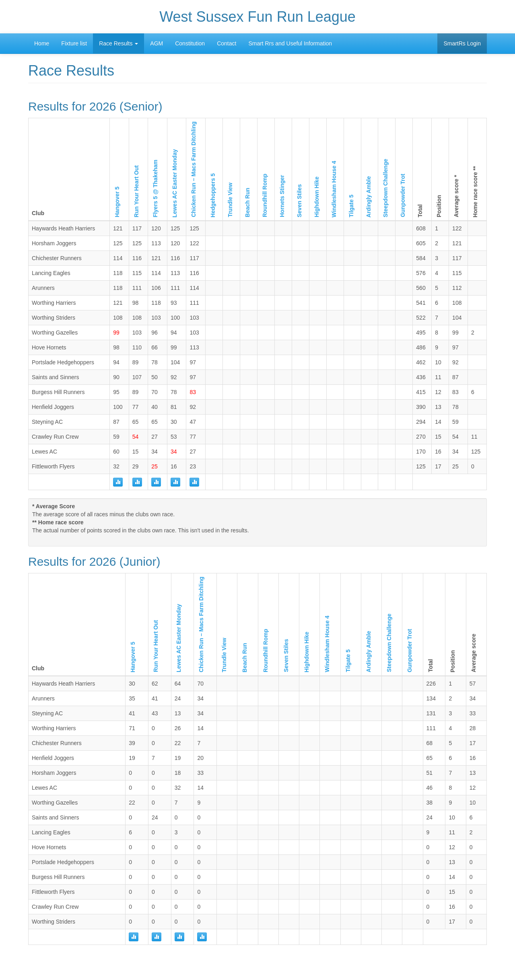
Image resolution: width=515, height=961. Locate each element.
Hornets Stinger (282, 196)
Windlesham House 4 (334, 189)
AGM (156, 43)
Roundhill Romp (265, 195)
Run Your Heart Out (136, 191)
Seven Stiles (299, 201)
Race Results (118, 43)
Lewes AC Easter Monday (174, 183)
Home (41, 43)
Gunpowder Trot (403, 195)
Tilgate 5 (351, 206)
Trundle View (230, 200)
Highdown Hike (316, 197)
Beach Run (247, 202)
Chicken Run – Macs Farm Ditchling (193, 169)
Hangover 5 (117, 202)
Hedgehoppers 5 (213, 195)
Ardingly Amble (368, 197)
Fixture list (74, 43)
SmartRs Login (462, 43)
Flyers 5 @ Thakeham (155, 189)
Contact (226, 43)
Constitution (190, 43)
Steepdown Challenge (385, 188)
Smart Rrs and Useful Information (290, 43)
